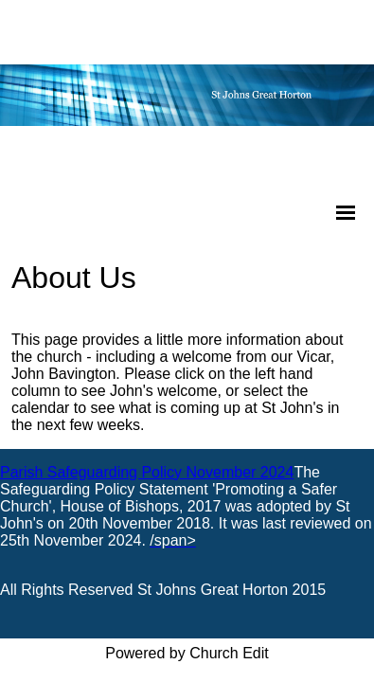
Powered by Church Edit (187, 653)
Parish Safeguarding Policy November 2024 (147, 472)
